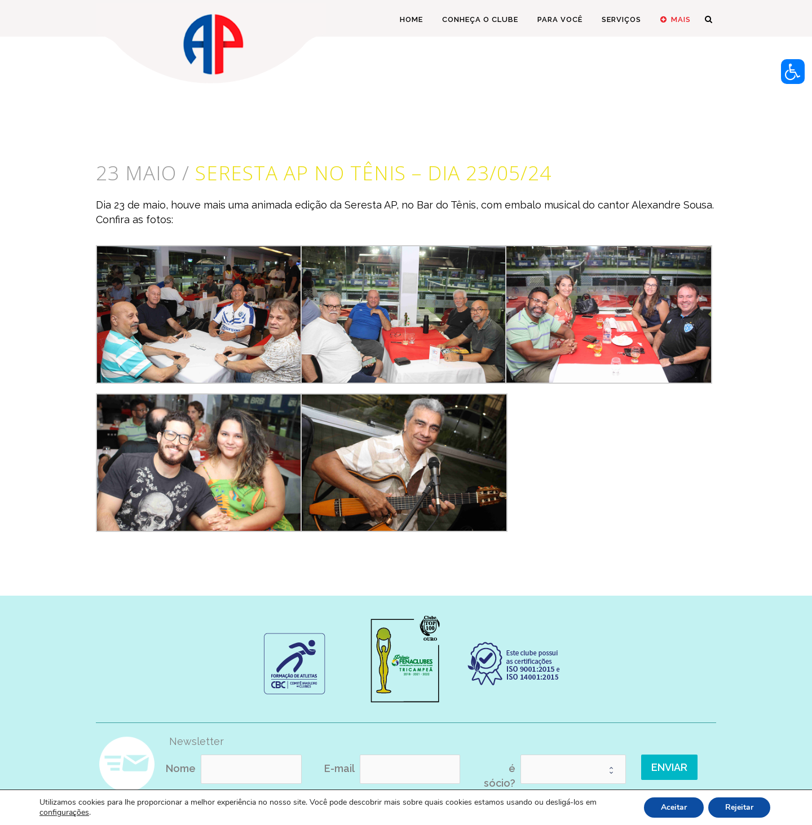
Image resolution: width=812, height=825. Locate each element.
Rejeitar (739, 807)
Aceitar (674, 807)
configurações (64, 813)
